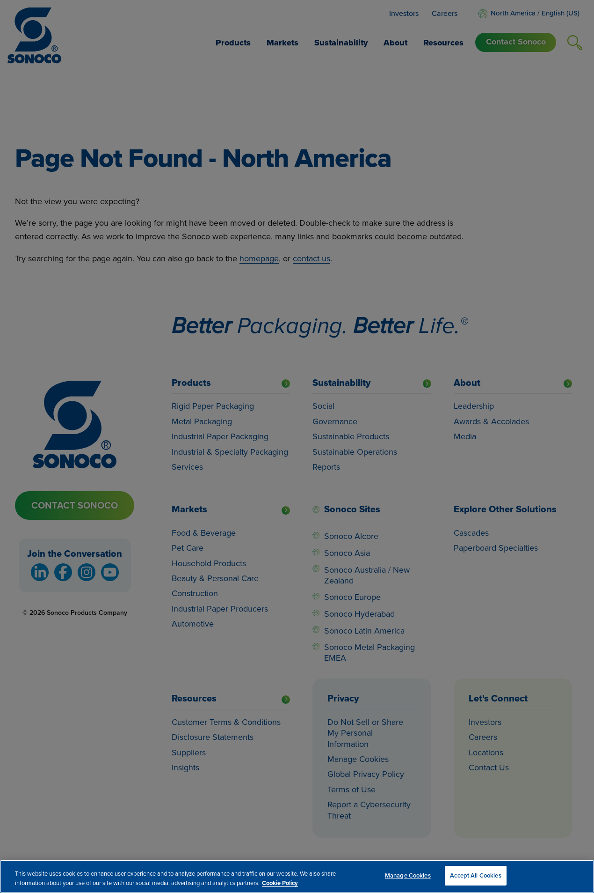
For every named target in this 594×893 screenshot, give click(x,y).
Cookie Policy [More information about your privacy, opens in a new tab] (280, 882)
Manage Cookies (408, 875)
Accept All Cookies (475, 875)
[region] (297, 876)
